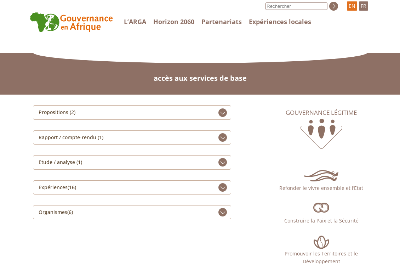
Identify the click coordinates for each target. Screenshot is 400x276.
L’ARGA (135, 21)
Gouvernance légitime (321, 113)
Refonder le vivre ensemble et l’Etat (321, 188)
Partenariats (221, 21)
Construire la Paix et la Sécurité (321, 220)
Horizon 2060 (173, 21)
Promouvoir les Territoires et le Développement (321, 257)
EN (352, 5)
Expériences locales (280, 21)
